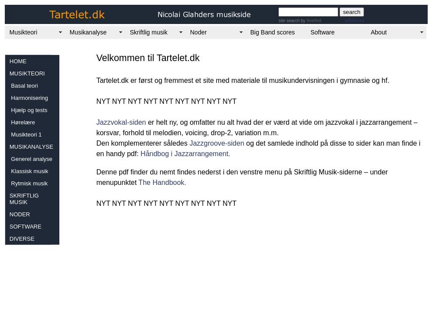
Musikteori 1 (26, 134)
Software (323, 32)
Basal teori (24, 85)
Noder (198, 32)
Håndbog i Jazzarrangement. (184, 153)
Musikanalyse (88, 32)
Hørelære (22, 122)
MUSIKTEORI (27, 73)
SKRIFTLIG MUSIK (24, 198)
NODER (20, 214)
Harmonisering (29, 98)
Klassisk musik (29, 171)
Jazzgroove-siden (216, 143)
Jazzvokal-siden (121, 122)
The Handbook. (162, 182)
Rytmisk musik (29, 183)
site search (288, 20)
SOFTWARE (25, 226)
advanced (354, 20)
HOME (18, 61)
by (310, 20)
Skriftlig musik (149, 32)
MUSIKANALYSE (31, 146)
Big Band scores (273, 32)
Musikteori (24, 32)
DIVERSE (22, 239)
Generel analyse (31, 159)
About (379, 32)
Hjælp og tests (29, 110)
